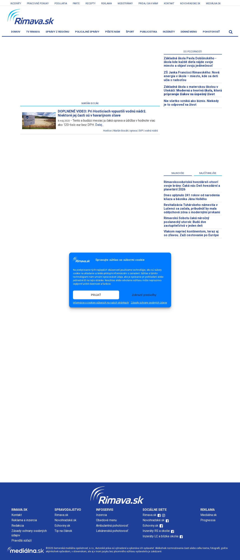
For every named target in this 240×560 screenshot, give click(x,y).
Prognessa (207, 520)
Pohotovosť (211, 31)
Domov (15, 31)
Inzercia (101, 515)
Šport (130, 31)
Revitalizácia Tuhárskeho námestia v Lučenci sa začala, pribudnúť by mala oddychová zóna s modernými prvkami (192, 208)
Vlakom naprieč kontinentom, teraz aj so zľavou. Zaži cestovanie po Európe (191, 233)
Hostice (107, 130)
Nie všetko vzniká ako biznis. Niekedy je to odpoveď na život (191, 102)
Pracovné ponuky (38, 3)
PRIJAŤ (96, 294)
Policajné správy (87, 31)
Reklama (106, 3)
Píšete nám (112, 31)
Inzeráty (15, 3)
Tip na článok (63, 531)
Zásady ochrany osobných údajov (149, 303)
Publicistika (148, 31)
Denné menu (189, 31)
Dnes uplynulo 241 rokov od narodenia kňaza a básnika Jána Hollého (192, 197)
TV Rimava (33, 31)
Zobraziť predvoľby (144, 294)
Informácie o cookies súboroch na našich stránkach (101, 303)
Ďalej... (99, 125)
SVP (141, 130)
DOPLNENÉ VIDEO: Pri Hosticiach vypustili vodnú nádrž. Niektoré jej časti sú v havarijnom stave (102, 113)
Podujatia (61, 3)
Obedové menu (106, 520)
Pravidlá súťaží (21, 540)
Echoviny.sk (62, 525)
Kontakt (169, 3)
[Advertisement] (90, 70)
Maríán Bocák (120, 130)
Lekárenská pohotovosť (112, 531)
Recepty (90, 3)
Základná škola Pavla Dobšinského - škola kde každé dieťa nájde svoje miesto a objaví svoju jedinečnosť (190, 61)
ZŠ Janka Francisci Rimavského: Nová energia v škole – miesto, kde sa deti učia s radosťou (191, 76)
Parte (76, 3)
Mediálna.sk (213, 3)
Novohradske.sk (190, 3)
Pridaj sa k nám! (148, 3)
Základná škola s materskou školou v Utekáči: (193, 90)
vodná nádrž (151, 130)
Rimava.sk (61, 515)
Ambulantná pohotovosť (112, 525)
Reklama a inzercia (24, 520)
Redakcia (17, 525)
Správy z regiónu (57, 31)
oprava (133, 130)
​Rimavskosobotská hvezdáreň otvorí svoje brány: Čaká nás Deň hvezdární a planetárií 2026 (192, 185)
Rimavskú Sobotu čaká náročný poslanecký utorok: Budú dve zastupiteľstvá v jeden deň (186, 221)
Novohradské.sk (65, 520)
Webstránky (125, 3)
